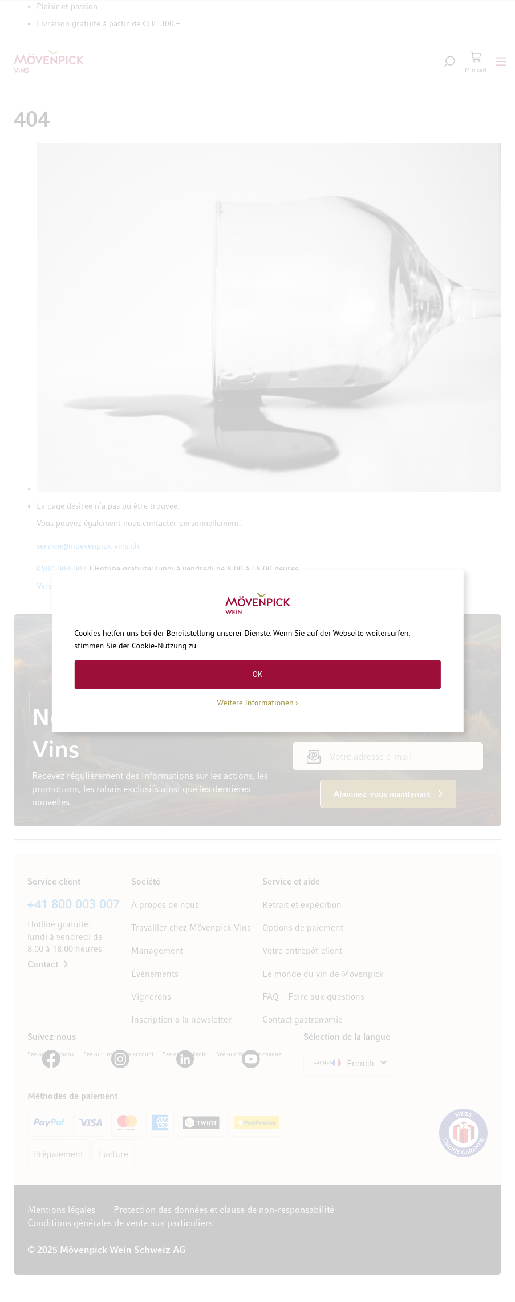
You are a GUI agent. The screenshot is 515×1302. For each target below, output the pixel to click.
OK (257, 674)
